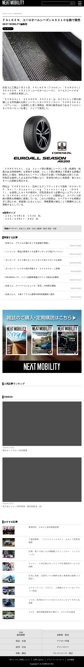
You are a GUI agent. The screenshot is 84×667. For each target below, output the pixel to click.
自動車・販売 (41, 229)
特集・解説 (21, 653)
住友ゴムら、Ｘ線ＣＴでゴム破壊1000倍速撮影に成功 (43, 295)
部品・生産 (52, 229)
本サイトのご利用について (19, 660)
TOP (21, 632)
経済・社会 (31, 229)
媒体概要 (21, 635)
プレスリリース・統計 (63, 653)
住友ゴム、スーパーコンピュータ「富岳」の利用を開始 (43, 287)
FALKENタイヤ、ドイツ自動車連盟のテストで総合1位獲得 (43, 278)
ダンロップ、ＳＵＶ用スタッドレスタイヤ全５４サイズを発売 (43, 261)
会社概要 (70, 660)
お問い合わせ (38, 660)
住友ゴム (22, 229)
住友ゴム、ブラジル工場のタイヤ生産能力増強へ (43, 244)
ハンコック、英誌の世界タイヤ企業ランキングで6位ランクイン (43, 252)
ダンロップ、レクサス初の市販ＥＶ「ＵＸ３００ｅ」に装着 (43, 269)
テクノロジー (63, 647)
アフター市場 (63, 641)
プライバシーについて (55, 660)
